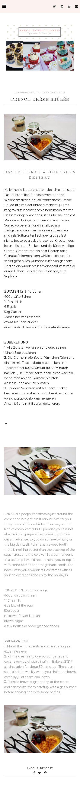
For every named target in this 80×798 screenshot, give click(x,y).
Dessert (46, 768)
